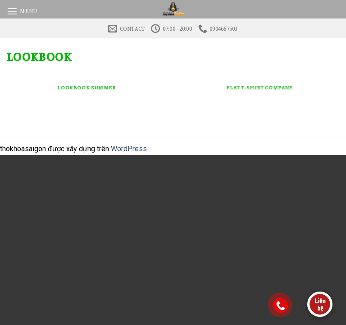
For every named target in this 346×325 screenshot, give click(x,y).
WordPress (129, 148)
